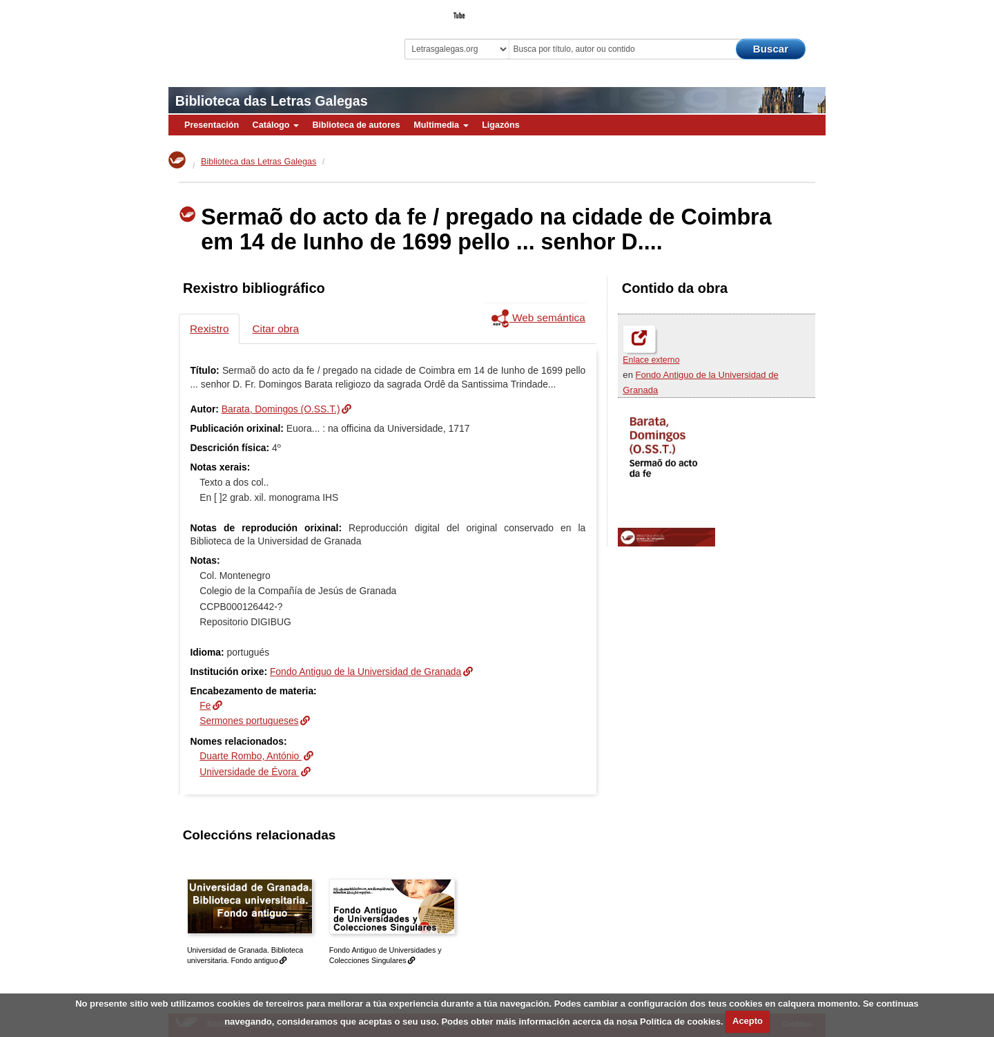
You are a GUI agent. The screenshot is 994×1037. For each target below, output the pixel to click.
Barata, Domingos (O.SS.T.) (281, 409)
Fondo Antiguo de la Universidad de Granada (365, 671)
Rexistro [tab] (209, 328)
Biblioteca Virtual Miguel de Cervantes (265, 35)
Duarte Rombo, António (250, 755)
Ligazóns (501, 125)
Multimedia (440, 125)
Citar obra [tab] (275, 328)
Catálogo (276, 125)
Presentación (211, 125)
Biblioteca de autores (356, 125)
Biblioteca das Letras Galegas (271, 100)
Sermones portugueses (248, 720)
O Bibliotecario (762, 11)
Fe (205, 705)
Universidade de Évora (249, 771)
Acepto (747, 1021)
